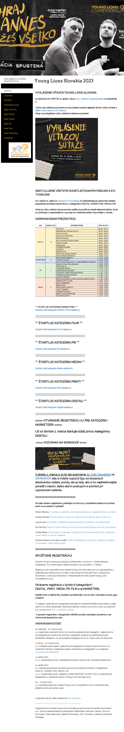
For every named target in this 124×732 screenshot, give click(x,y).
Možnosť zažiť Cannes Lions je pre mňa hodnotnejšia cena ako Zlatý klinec (81, 527)
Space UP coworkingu (69, 201)
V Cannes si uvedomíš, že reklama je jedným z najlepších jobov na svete (82, 512)
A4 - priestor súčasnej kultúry (90, 99)
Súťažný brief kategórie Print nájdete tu (53, 388)
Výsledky (8, 95)
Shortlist (8, 100)
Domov (7, 91)
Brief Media (9, 119)
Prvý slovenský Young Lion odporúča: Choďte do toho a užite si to (80, 517)
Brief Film (8, 128)
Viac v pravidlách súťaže (63, 609)
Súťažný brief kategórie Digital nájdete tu (54, 407)
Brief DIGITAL (10, 109)
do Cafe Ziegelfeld (98, 474)
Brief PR (7, 123)
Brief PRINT (9, 114)
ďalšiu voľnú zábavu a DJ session (50, 110)
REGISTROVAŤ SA (11, 81)
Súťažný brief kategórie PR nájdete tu (52, 349)
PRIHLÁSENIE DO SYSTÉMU (15, 79)
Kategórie (8, 138)
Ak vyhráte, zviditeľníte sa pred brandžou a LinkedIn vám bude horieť (78, 522)
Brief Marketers (11, 133)
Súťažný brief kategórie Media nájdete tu (53, 368)
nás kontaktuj (74, 698)
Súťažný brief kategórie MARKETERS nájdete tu (57, 310)
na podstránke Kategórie (46, 652)
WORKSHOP (43, 478)
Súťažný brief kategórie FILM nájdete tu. (53, 329)
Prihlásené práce (11, 105)
